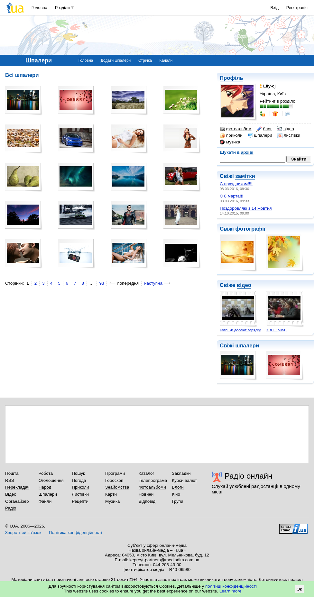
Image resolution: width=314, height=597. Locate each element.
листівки (288, 135)
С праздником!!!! (236, 183)
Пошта (11, 473)
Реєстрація (297, 7)
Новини (146, 494)
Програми (115, 473)
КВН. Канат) (276, 330)
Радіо (10, 508)
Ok (299, 589)
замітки (245, 176)
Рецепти (80, 501)
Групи (177, 501)
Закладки (181, 473)
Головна (39, 7)
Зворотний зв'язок (23, 532)
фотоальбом (235, 129)
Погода (79, 480)
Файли (45, 501)
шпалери (260, 135)
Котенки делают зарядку (240, 330)
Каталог (146, 473)
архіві (247, 152)
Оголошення (51, 480)
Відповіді (148, 501)
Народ (45, 487)
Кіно (176, 494)
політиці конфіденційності (231, 586)
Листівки (80, 494)
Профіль (231, 78)
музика (230, 142)
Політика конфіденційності (75, 532)
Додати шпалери (116, 60)
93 (101, 283)
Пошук (78, 473)
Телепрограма (153, 480)
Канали (166, 60)
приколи (231, 135)
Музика (112, 501)
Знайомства (117, 487)
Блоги (178, 487)
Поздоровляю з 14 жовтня (246, 208)
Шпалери (48, 494)
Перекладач (17, 487)
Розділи (62, 7)
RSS (9, 480)
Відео (10, 494)
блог (264, 129)
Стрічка (145, 60)
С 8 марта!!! (231, 196)
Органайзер (17, 501)
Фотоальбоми (152, 487)
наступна (153, 283)
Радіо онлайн (248, 476)
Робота (46, 473)
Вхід (275, 7)
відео (285, 129)
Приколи (80, 487)
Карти (111, 494)
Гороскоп (114, 480)
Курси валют (184, 480)
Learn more (230, 591)
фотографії (250, 229)
